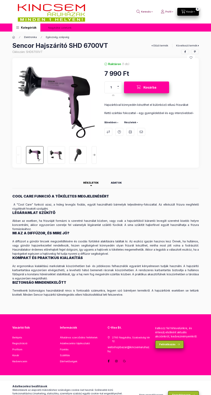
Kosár (15, 355)
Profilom (17, 349)
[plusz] (118, 84)
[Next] (94, 155)
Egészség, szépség (57, 37)
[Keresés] (144, 12)
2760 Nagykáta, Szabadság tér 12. (131, 339)
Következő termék (186, 45)
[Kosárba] (146, 87)
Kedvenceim (19, 361)
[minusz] (118, 90)
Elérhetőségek (68, 361)
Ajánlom (141, 132)
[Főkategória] (13, 37)
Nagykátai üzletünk (60, 27)
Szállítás (65, 355)
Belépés (17, 337)
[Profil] (167, 12)
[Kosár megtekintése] (188, 12)
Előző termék (160, 45)
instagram (116, 361)
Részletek (130, 122)
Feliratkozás (167, 344)
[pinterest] (195, 51)
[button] (26, 28)
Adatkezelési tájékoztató (75, 343)
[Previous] (18, 155)
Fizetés (64, 349)
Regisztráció (19, 343)
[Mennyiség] (111, 87)
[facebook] (185, 51)
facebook (109, 361)
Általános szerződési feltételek (79, 337)
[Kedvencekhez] (191, 57)
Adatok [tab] (116, 182)
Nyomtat (130, 132)
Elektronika (30, 37)
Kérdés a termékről (119, 132)
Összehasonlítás (108, 132)
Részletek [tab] (91, 182)
